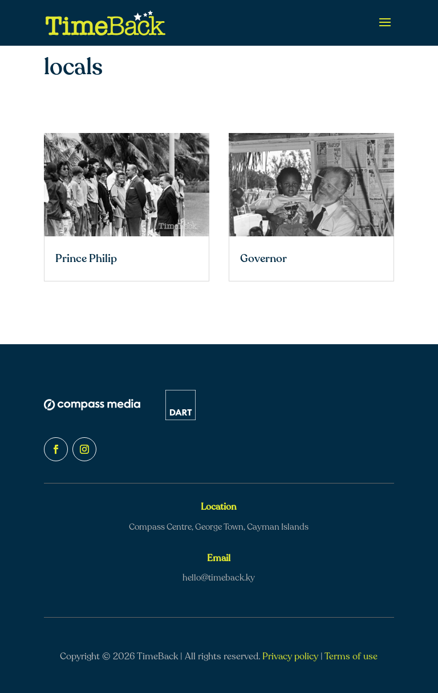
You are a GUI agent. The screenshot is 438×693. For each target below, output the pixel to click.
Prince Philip (86, 258)
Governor (263, 258)
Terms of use (351, 656)
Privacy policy (290, 656)
